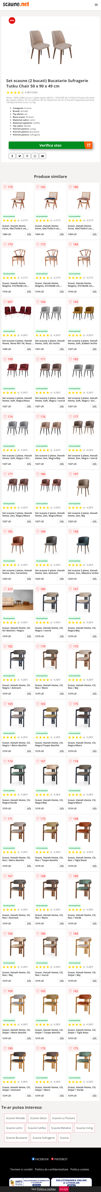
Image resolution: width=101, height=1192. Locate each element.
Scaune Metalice (61, 1128)
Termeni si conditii (21, 1169)
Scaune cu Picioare (63, 1118)
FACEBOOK (40, 1159)
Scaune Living (84, 1128)
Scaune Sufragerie (44, 1138)
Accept (64, 1189)
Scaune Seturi (38, 1118)
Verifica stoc (65, 145)
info (29, 233)
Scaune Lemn (14, 1128)
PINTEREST (59, 1159)
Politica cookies (79, 1169)
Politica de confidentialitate (51, 1169)
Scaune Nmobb (15, 1118)
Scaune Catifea (37, 1128)
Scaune (64, 1138)
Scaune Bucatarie (16, 1138)
